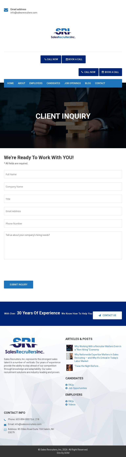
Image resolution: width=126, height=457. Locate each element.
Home (10, 83)
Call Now (51, 59)
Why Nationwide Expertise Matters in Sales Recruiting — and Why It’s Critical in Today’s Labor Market (96, 357)
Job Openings (72, 83)
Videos (70, 404)
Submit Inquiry (18, 284)
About (21, 83)
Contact (100, 83)
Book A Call (74, 59)
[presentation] (29, 270)
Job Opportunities (76, 388)
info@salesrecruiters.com (23, 12)
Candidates (53, 83)
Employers (35, 83)
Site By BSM (63, 453)
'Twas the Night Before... (87, 366)
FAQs (69, 385)
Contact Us (107, 315)
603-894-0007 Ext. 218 (27, 419)
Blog (88, 83)
